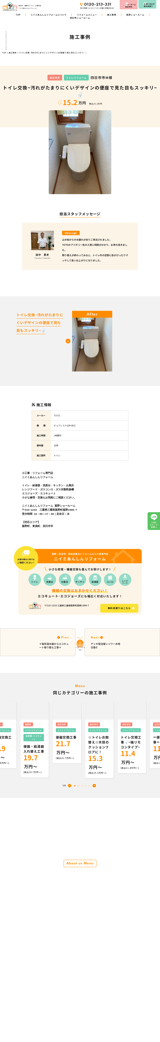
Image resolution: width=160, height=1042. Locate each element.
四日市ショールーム (80, 17)
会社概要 (102, 1015)
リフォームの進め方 (64, 1033)
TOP (18, 14)
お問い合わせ (148, 4)
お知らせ (102, 1027)
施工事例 (111, 14)
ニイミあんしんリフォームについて (49, 14)
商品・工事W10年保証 (65, 1027)
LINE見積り (103, 1033)
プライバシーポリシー (137, 1027)
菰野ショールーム (135, 14)
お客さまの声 (104, 1009)
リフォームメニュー (87, 14)
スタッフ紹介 (133, 1009)
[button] (94, 776)
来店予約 (121, 4)
